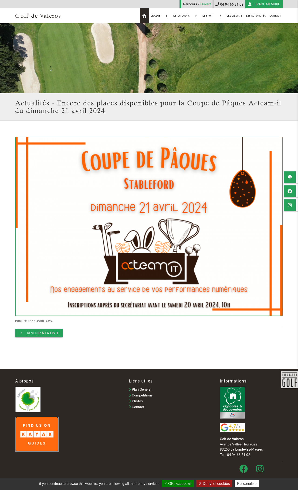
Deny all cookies (214, 484)
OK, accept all (177, 484)
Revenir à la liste (39, 333)
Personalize (247, 484)
